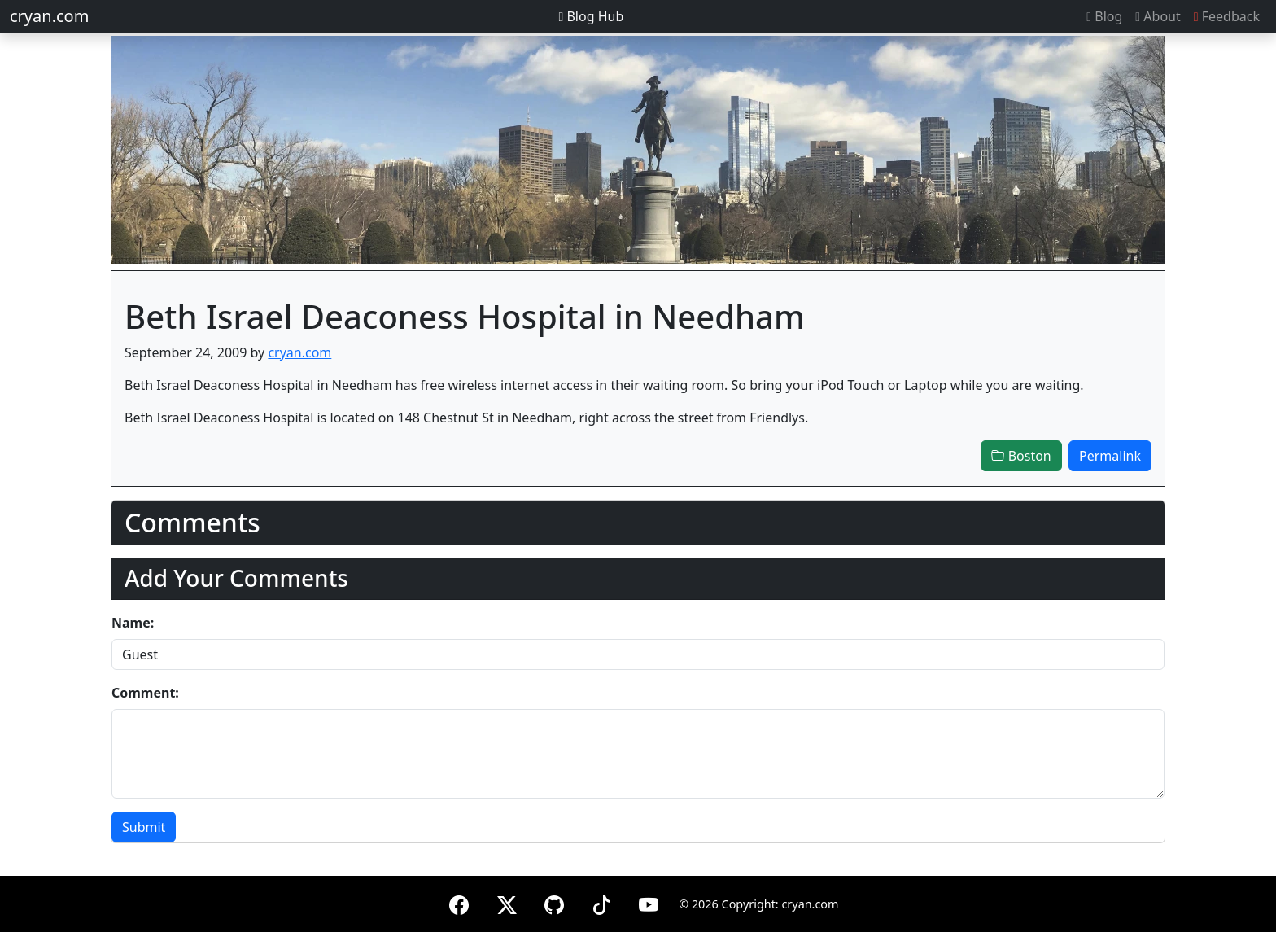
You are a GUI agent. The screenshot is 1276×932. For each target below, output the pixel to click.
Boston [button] (1021, 456)
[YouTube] (648, 902)
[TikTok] (601, 902)
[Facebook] (459, 902)
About (1157, 16)
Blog (1104, 16)
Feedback (1227, 16)
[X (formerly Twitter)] (507, 902)
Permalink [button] (1110, 456)
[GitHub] (554, 902)
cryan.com (49, 16)
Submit (143, 827)
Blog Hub (590, 16)
